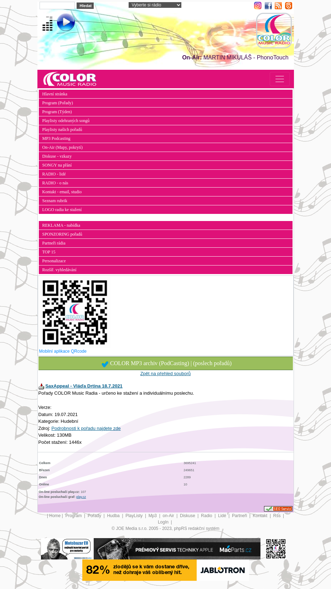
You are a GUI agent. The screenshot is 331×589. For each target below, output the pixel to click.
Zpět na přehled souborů (165, 373)
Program (74, 515)
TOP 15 (49, 251)
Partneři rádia (54, 243)
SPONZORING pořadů (62, 234)
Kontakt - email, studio (62, 191)
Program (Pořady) (57, 102)
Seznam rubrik (54, 200)
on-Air (169, 515)
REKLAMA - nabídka (61, 225)
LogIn (164, 522)
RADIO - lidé (54, 174)
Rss (277, 515)
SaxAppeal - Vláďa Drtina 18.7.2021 (84, 386)
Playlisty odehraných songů (66, 120)
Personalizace (54, 260)
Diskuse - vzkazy (57, 156)
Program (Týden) (57, 111)
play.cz (81, 497)
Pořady (95, 515)
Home (55, 515)
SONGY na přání (57, 165)
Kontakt (261, 515)
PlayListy (134, 515)
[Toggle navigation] (280, 79)
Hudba (114, 515)
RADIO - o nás (55, 182)
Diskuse (188, 515)
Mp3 (153, 515)
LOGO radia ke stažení (62, 209)
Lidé (222, 515)
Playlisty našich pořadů (62, 129)
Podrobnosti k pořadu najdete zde (85, 428)
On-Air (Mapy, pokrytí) (62, 147)
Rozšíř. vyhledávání (59, 269)
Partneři (240, 515)
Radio (207, 515)
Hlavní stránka (54, 93)
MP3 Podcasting (56, 138)
